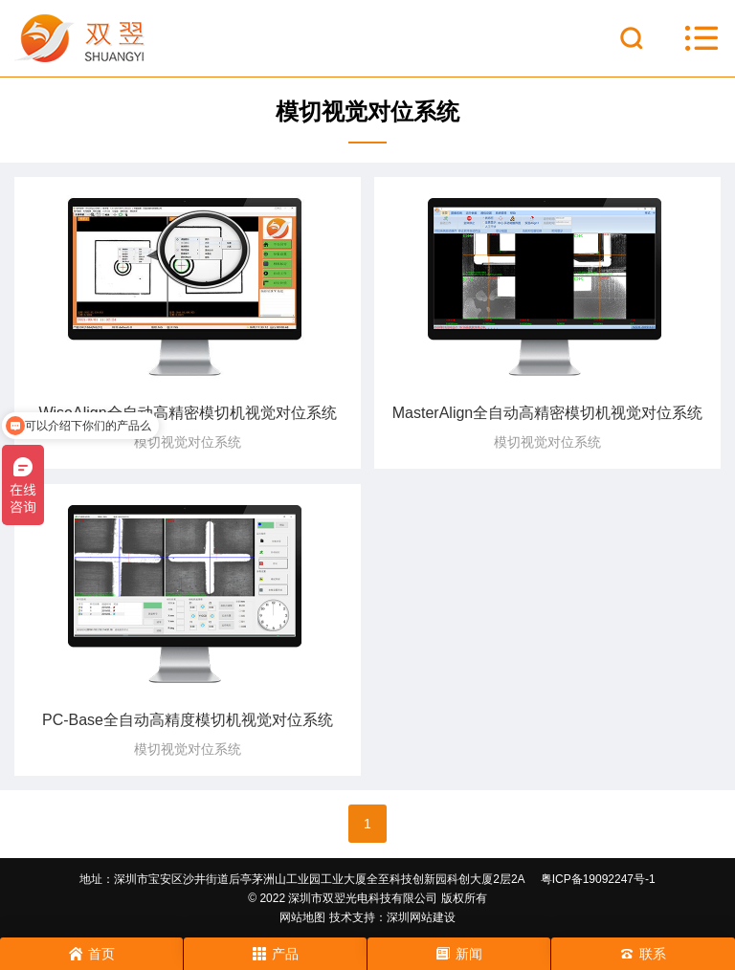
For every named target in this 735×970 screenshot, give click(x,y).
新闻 (459, 953)
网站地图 (302, 917)
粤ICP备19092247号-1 (598, 879)
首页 (92, 953)
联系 (643, 953)
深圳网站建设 (421, 917)
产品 (276, 953)
